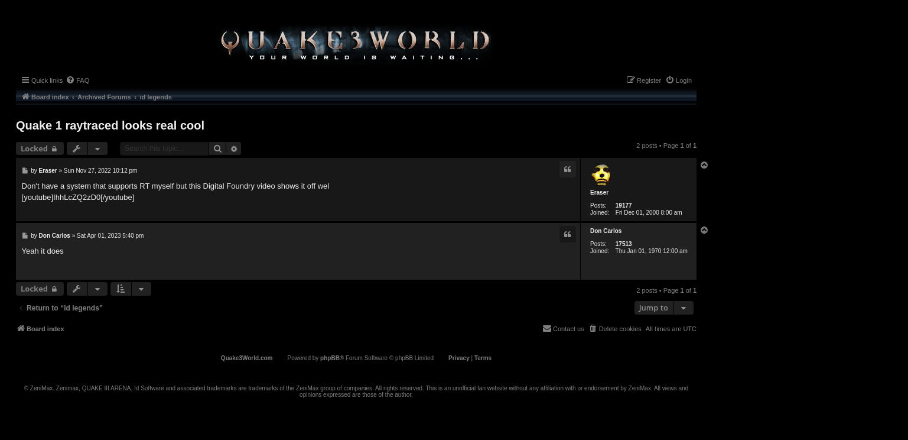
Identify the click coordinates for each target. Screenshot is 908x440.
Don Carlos (605, 231)
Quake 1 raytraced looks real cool (110, 125)
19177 (624, 205)
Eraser (599, 192)
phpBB (330, 358)
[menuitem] (77, 80)
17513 (624, 244)
